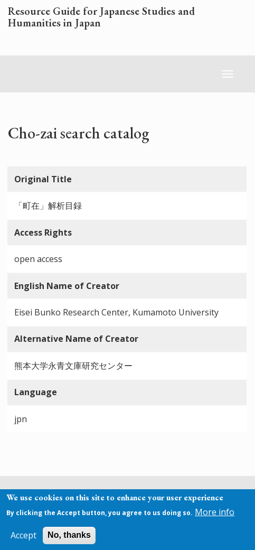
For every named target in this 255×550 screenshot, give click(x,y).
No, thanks (69, 538)
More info (214, 515)
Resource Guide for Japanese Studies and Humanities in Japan (101, 17)
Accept (23, 539)
